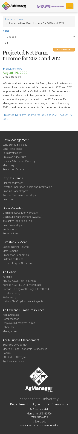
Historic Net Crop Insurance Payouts (23, 301)
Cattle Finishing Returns (16, 246)
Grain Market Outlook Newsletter (20, 212)
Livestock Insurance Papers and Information (27, 187)
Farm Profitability (12, 152)
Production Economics (16, 169)
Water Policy (10, 297)
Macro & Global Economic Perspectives (25, 349)
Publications (10, 229)
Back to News (12, 68)
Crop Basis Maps (12, 225)
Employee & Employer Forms (19, 323)
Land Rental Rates (12, 148)
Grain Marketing (13, 208)
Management (10, 331)
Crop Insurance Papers (15, 191)
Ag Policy (9, 272)
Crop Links (9, 199)
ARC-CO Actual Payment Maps (19, 280)
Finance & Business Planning (19, 161)
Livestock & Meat (15, 242)
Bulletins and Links (13, 259)
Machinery (8, 165)
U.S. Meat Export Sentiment (17, 263)
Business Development (15, 344)
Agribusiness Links (13, 361)
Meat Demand (10, 250)
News (20, 19)
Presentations (10, 233)
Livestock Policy (12, 293)
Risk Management (13, 182)
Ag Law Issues (11, 314)
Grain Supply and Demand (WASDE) (22, 216)
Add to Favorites (64, 49)
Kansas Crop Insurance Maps (19, 195)
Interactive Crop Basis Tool (18, 220)
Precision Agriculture (14, 157)
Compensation (11, 319)
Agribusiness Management (21, 340)
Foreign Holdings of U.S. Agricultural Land (26, 289)
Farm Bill (7, 276)
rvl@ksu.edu (39, 421)
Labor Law (8, 327)
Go (6, 42)
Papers (7, 353)
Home (9, 19)
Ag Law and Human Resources (24, 310)
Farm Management (16, 140)
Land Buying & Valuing (15, 144)
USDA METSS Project (14, 357)
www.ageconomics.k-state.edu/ (39, 425)
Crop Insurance (13, 178)
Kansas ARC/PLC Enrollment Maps (22, 284)
